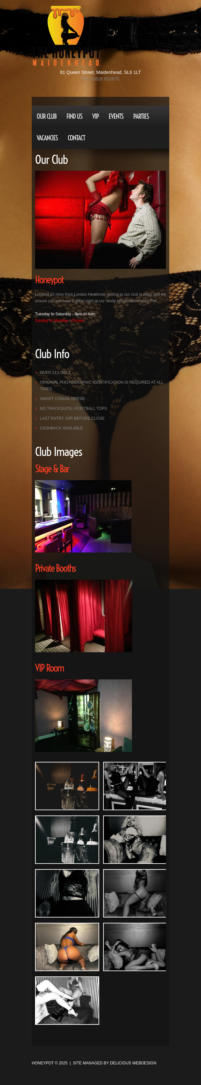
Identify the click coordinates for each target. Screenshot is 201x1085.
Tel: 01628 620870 (100, 78)
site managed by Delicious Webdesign (114, 1063)
